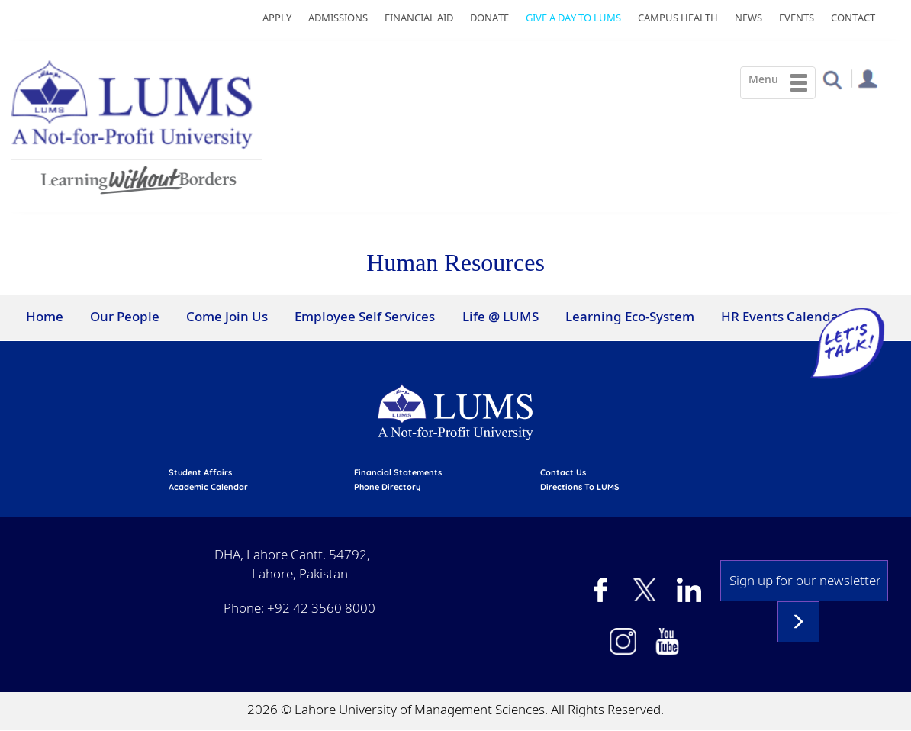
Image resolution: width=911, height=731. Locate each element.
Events (796, 17)
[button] (832, 79)
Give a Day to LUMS (573, 17)
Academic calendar (208, 486)
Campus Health (678, 17)
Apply (276, 17)
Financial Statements (398, 472)
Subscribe (798, 621)
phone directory (387, 486)
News (748, 17)
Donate (489, 17)
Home (44, 316)
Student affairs (200, 472)
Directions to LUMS (580, 486)
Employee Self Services (365, 316)
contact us (563, 472)
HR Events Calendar (782, 316)
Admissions (338, 17)
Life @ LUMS (500, 316)
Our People (124, 316)
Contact (853, 17)
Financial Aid (419, 17)
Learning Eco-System (629, 316)
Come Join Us (227, 316)
